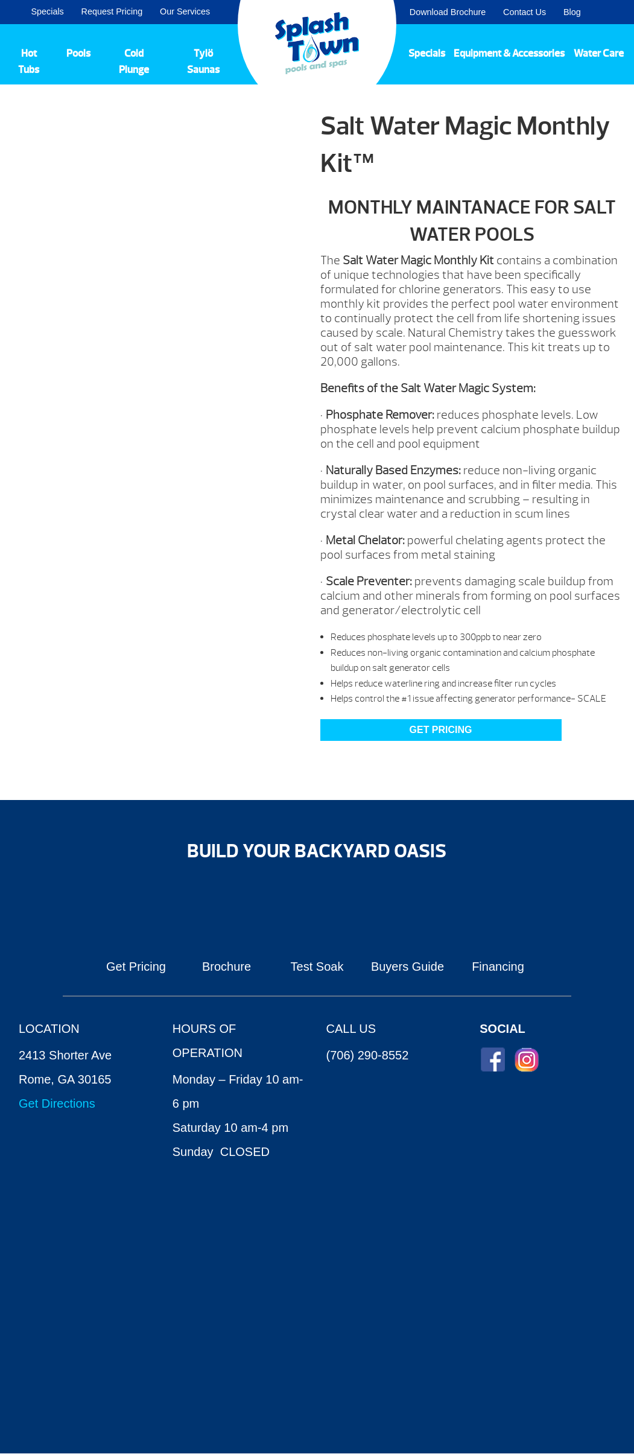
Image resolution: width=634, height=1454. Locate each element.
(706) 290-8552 (367, 1055)
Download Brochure (448, 12)
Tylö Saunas (203, 61)
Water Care (599, 53)
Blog (572, 12)
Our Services (185, 11)
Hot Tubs (28, 61)
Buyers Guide (407, 966)
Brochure (226, 966)
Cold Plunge (134, 61)
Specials (47, 11)
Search (610, 12)
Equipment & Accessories (509, 53)
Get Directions (57, 1103)
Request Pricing (112, 11)
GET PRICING (441, 730)
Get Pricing (136, 966)
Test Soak (317, 966)
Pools (78, 53)
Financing (498, 966)
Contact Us (524, 12)
